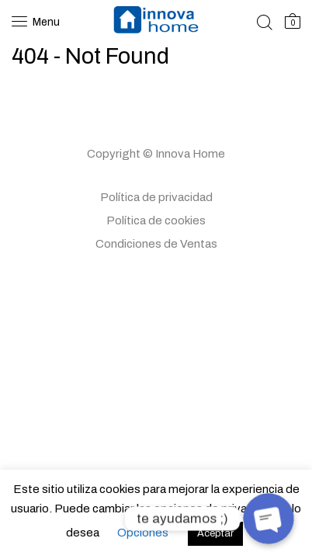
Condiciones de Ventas (156, 244)
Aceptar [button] (215, 533)
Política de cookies (156, 220)
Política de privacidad (156, 197)
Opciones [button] (142, 532)
